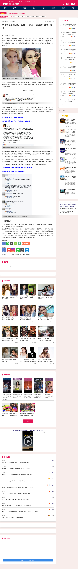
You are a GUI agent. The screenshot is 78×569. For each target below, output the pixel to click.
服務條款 (74, 204)
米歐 (9, 16)
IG (74, 4)
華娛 (53, 8)
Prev (4, 387)
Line (69, 4)
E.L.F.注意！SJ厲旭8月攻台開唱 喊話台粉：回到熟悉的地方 (16, 499)
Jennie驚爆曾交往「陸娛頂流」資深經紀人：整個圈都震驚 (69, 24)
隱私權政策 (62, 206)
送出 (63, 4)
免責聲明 (72, 206)
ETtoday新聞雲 (6, 1)
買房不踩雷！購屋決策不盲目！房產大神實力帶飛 (70, 177)
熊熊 (28, 16)
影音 (34, 8)
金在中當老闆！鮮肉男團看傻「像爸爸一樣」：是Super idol (16, 468)
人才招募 (66, 203)
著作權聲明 (67, 206)
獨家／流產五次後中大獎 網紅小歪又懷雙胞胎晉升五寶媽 (15, 462)
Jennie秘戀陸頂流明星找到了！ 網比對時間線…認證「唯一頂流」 (18, 487)
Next (51, 387)
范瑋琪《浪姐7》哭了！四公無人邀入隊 (69, 75)
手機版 (12, 1)
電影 (63, 8)
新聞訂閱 (33, 1)
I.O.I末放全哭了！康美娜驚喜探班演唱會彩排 (69, 100)
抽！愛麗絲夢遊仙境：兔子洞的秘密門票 (70, 120)
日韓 (44, 8)
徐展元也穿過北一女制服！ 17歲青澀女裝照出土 (13, 517)
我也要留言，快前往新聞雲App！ (28, 560)
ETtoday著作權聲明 (24, 254)
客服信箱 (70, 204)
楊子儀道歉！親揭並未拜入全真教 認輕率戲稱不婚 (69, 67)
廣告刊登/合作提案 (63, 204)
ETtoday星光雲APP (19, 1)
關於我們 (70, 203)
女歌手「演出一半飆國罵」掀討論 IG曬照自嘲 (69, 92)
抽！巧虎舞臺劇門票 (70, 140)
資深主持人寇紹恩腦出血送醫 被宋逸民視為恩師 (69, 83)
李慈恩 (37, 16)
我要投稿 (61, 203)
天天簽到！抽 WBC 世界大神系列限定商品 (70, 130)
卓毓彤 (32, 16)
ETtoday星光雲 (11, 4)
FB (72, 4)
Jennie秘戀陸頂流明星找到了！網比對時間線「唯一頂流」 (69, 58)
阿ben (18, 16)
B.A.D (23, 16)
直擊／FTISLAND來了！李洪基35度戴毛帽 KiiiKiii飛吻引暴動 (16, 505)
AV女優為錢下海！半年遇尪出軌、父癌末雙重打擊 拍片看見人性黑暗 (45, 361)
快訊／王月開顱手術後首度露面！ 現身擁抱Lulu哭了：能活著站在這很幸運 (20, 511)
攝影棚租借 (27, 1)
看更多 (29, 421)
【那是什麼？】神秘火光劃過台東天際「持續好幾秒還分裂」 (28, 430)
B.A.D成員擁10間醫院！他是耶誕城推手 (17, 13)
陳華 (14, 16)
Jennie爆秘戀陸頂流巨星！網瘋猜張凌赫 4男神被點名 (69, 50)
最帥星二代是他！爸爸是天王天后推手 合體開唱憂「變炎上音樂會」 (18, 475)
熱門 (24, 8)
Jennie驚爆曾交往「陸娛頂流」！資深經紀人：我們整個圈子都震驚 (28, 361)
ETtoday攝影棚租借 (70, 189)
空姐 (9, 266)
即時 (14, 8)
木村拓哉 (43, 16)
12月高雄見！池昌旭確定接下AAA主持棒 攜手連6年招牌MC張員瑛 (17, 481)
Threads (67, 4)
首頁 (5, 8)
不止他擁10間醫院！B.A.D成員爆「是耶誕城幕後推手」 (69, 41)
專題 (73, 8)
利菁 (4, 266)
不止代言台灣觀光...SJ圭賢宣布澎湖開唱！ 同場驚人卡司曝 (16, 493)
